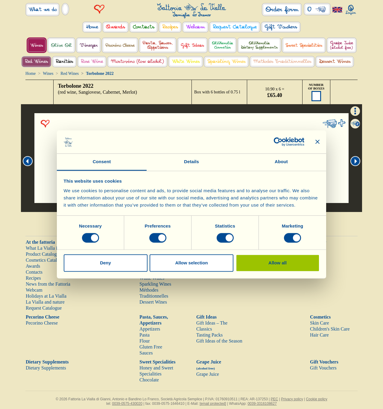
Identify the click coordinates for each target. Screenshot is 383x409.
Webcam (34, 290)
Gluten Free (150, 346)
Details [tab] (191, 161)
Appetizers (149, 328)
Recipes (33, 278)
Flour (144, 340)
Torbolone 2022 (76, 86)
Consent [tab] (102, 161)
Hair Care (319, 334)
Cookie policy (316, 399)
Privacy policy (292, 399)
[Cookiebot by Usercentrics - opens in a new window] (278, 141)
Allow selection (191, 262)
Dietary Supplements (47, 361)
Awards (33, 266)
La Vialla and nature (45, 302)
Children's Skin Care (330, 328)
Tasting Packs (209, 334)
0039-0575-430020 (127, 404)
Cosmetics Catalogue (46, 260)
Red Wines (69, 73)
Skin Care (319, 322)
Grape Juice (207, 374)
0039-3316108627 (261, 404)
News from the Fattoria (48, 284)
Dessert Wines (153, 302)
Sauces (146, 352)
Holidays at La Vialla (46, 296)
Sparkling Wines (155, 284)
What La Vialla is (42, 248)
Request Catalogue (44, 307)
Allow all (277, 262)
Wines (48, 73)
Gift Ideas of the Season (219, 340)
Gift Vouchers (324, 361)
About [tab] (281, 161)
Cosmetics (320, 316)
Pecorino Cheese (42, 316)
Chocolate (149, 379)
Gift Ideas (206, 316)
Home (30, 73)
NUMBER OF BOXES (316, 86)
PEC (274, 399)
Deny (105, 262)
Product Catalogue (43, 254)
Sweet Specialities (157, 361)
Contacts (34, 272)
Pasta (144, 334)
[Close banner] (317, 142)
